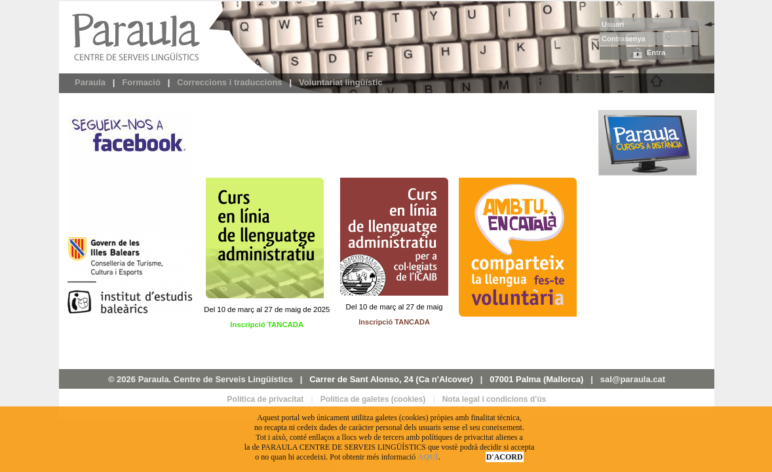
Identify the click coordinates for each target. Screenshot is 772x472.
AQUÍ (427, 457)
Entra (648, 53)
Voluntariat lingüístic (341, 82)
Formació (141, 82)
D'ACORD (504, 457)
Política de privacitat (265, 399)
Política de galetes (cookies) (373, 399)
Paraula (90, 82)
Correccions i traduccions (229, 82)
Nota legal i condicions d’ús (494, 399)
